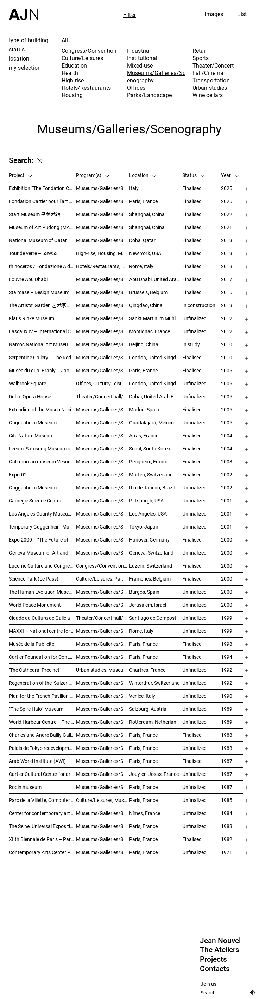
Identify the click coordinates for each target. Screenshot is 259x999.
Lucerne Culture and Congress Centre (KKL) (42, 565)
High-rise (73, 80)
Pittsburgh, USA (146, 500)
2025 (226, 188)
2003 (226, 461)
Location (143, 175)
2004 (226, 435)
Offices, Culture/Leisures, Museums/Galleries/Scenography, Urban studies (102, 383)
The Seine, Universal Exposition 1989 (42, 826)
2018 (226, 266)
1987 (226, 761)
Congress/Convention (89, 51)
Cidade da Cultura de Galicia (39, 617)
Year (230, 175)
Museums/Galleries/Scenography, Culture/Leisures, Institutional (102, 852)
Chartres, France (147, 669)
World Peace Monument (35, 604)
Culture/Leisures (82, 58)
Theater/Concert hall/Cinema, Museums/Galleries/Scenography (102, 396)
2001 (226, 500)
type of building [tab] (29, 40)
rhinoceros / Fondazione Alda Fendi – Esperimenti (42, 266)
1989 (226, 709)
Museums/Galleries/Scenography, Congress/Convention (102, 604)
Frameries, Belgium (150, 578)
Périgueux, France (148, 461)
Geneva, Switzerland (151, 552)
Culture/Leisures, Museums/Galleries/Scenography (102, 800)
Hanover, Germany (149, 539)
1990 (226, 696)
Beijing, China (143, 344)
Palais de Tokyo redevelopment (42, 748)
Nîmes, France (144, 813)
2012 (226, 318)
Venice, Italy (142, 696)
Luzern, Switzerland (150, 565)
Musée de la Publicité (31, 643)
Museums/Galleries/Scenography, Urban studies (102, 722)
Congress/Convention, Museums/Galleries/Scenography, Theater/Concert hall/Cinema (102, 565)
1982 (226, 839)
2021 (226, 227)
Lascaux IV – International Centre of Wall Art (42, 331)
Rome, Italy (141, 266)
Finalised (192, 188)
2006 (226, 370)
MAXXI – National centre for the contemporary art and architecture (42, 630)
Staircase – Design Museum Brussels (42, 292)
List (242, 14)
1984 (226, 813)
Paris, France (143, 201)
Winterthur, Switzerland (154, 682)
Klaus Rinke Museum (31, 318)
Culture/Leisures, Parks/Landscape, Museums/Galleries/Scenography (102, 578)
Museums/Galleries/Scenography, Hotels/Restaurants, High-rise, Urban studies (102, 305)
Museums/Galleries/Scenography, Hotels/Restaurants (102, 409)
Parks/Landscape (149, 95)
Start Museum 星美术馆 (35, 214)
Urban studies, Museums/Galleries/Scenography (102, 669)
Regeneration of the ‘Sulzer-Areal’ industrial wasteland (42, 682)
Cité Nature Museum (31, 435)
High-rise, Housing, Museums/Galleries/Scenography (102, 253)
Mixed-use (140, 65)
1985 (226, 800)
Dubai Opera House (30, 396)
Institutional (142, 58)
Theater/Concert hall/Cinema (213, 69)
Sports (200, 58)
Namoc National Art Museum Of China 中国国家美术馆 (42, 344)
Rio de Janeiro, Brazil (152, 487)
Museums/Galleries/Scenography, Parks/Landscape (102, 331)
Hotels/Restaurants (86, 87)
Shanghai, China (147, 214)
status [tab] (17, 49)
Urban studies (209, 87)
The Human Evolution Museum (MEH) (42, 591)
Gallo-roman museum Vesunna (42, 461)
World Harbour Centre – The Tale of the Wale (42, 722)
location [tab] (19, 58)
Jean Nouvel (220, 940)
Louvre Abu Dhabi (28, 279)
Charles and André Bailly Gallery (42, 735)
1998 (226, 643)
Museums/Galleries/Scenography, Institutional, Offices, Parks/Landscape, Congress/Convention (102, 370)
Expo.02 (18, 474)
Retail (199, 51)
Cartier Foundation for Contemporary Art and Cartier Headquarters (42, 656)
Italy (134, 188)
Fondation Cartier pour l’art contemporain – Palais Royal (42, 201)
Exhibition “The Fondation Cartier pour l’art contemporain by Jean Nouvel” (42, 188)
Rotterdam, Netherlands (155, 722)
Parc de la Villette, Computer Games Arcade (42, 800)
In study (191, 344)
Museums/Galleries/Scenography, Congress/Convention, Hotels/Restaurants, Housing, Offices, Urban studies (102, 682)
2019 (226, 240)
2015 (226, 292)
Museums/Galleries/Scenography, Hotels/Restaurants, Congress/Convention (102, 591)
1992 (226, 669)
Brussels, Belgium (148, 292)
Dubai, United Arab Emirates (155, 396)
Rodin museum (25, 787)
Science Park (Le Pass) (33, 578)
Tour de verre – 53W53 (33, 253)
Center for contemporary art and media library (42, 813)
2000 (226, 539)
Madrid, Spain (144, 409)
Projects (213, 959)
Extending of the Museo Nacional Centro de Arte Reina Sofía (42, 409)
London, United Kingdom (155, 357)
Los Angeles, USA (148, 513)
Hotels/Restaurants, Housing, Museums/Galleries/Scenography (102, 266)
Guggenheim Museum (33, 422)
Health (70, 73)
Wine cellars (207, 95)
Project (20, 175)
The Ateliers (219, 949)
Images (213, 14)
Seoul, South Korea (149, 448)
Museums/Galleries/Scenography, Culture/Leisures (102, 813)
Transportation (211, 80)
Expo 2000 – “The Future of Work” (42, 539)
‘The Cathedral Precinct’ (35, 669)
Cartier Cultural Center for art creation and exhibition (42, 774)
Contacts (215, 968)
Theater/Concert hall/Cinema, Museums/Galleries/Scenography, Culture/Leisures (102, 617)
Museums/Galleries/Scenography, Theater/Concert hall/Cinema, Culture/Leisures (102, 500)
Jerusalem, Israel (147, 604)
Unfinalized (194, 318)
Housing (72, 95)
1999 (226, 617)
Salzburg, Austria (147, 709)
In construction (198, 305)
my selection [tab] (25, 67)
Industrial (139, 51)
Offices (136, 87)
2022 (226, 214)
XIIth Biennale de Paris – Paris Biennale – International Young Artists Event (42, 839)
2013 (226, 305)
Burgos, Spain (144, 591)
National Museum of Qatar (38, 240)
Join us (208, 984)
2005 (226, 396)
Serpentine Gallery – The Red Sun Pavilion (42, 357)
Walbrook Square (27, 383)
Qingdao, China (146, 305)
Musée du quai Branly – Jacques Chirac (42, 370)
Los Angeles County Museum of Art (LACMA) (42, 513)
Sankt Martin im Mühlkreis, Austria (155, 318)
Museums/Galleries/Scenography (156, 76)
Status (193, 175)
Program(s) (92, 175)
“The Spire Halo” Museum (36, 709)
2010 (226, 344)
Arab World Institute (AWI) (37, 761)
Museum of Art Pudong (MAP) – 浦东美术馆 (42, 227)
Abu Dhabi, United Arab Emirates (155, 279)
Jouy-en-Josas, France (154, 774)
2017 (226, 279)
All (65, 40)
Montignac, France (149, 331)
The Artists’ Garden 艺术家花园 (42, 305)
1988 (226, 735)
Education (74, 65)
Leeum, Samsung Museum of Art (42, 448)
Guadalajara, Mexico (151, 422)
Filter (129, 15)
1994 (226, 656)
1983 (226, 826)
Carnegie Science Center (35, 500)
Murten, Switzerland (151, 474)
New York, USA (145, 253)
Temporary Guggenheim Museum (42, 526)
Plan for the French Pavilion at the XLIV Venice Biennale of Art (42, 696)
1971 (226, 852)
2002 (226, 474)
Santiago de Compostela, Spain (155, 617)
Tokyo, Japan (143, 526)
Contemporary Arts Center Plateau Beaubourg (42, 852)
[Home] (23, 10)
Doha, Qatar (142, 240)
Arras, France (143, 435)
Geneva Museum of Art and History (42, 552)
